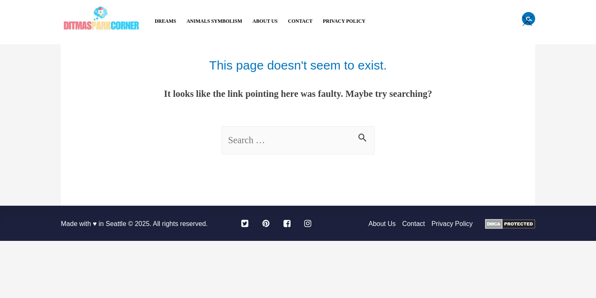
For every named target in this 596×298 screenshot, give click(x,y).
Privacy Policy (344, 21)
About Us (265, 21)
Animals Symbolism (214, 21)
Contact (300, 21)
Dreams (165, 21)
